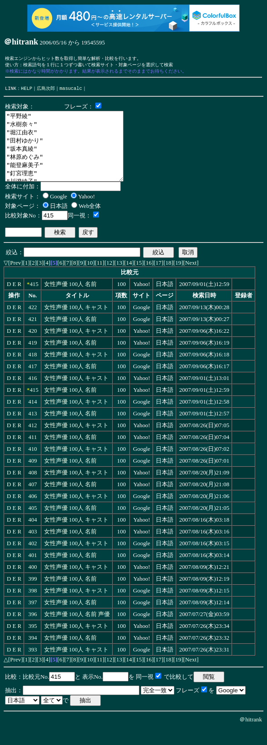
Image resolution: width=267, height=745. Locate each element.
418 (32, 371)
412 (32, 442)
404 (32, 536)
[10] (90, 279)
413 (32, 430)
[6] (60, 279)
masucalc (70, 91)
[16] (149, 279)
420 (32, 347)
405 (32, 524)
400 (32, 583)
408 (32, 489)
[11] (99, 279)
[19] (178, 279)
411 (32, 453)
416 (32, 394)
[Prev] (15, 279)
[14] (129, 279)
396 (32, 630)
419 (32, 359)
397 (32, 619)
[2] (33, 279)
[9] (81, 279)
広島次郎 (46, 91)
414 (32, 418)
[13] (119, 279)
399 (32, 595)
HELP (26, 91)
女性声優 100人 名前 (70, 300)
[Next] (190, 279)
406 (32, 512)
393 (32, 666)
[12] (109, 279)
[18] (168, 279)
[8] (74, 279)
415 (34, 300)
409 (32, 477)
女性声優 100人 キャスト (76, 324)
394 (32, 654)
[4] (47, 279)
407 (32, 501)
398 (32, 607)
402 (32, 560)
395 (32, 642)
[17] (158, 279)
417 (32, 383)
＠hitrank (250, 735)
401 (32, 571)
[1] (26, 279)
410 (32, 465)
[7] (67, 279)
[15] (139, 279)
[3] (40, 279)
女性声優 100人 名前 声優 (77, 630)
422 (32, 324)
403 (32, 548)
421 (32, 335)
